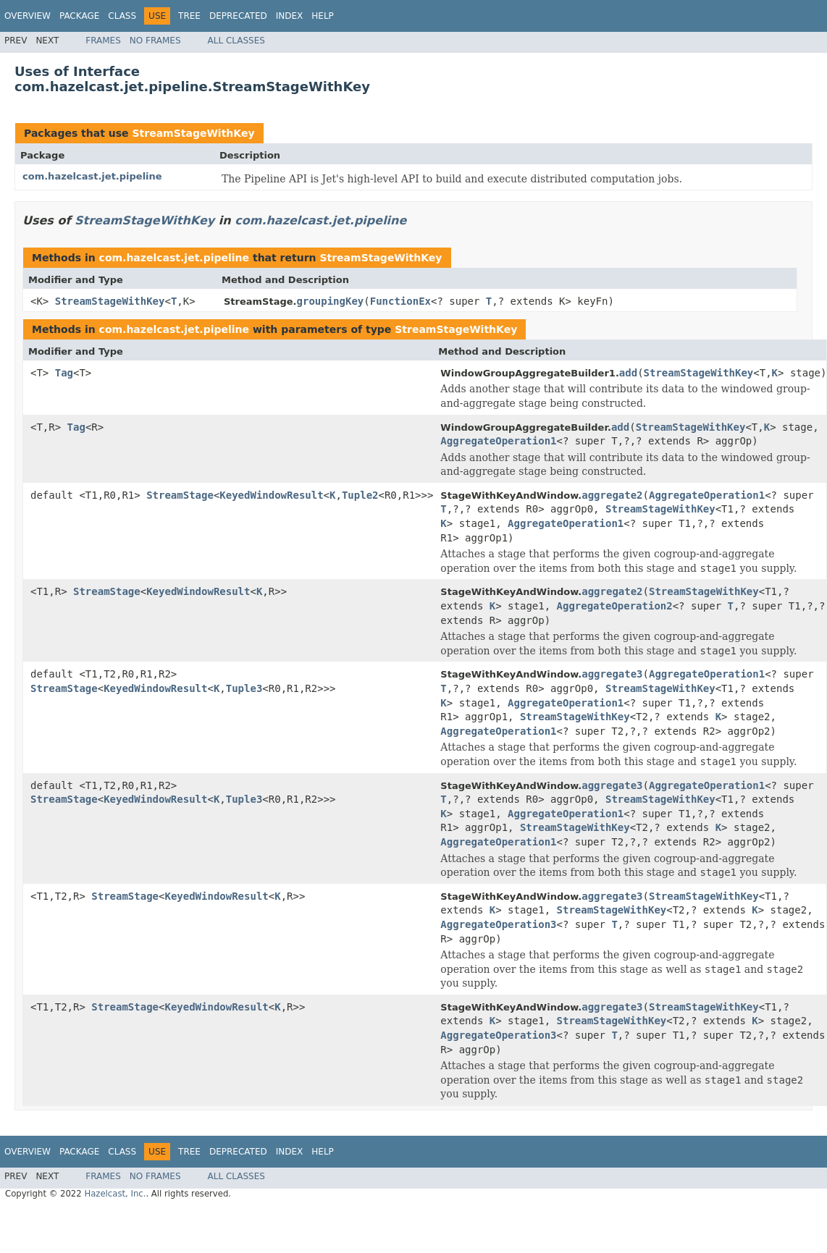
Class (122, 16)
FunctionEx (400, 301)
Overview (27, 16)
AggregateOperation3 (498, 924)
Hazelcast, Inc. (115, 1194)
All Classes (236, 40)
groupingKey (330, 301)
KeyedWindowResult (271, 495)
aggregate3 (612, 674)
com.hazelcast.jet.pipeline (92, 176)
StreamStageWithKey (193, 133)
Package (79, 16)
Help (322, 16)
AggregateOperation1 (498, 441)
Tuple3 (244, 688)
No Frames (155, 40)
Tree (189, 16)
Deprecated (238, 16)
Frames (103, 40)
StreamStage (180, 495)
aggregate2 (612, 495)
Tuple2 (360, 495)
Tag (64, 373)
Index (289, 16)
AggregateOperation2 (615, 606)
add (628, 373)
